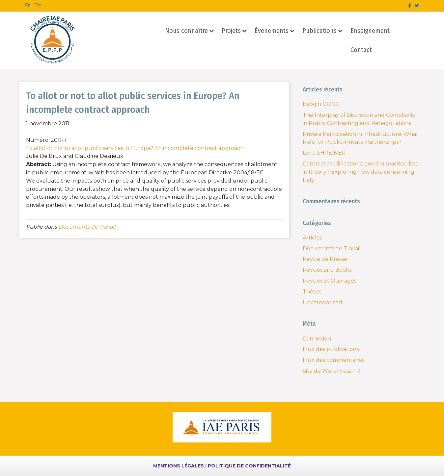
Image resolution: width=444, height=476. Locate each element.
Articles (312, 238)
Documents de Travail (86, 227)
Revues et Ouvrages (329, 281)
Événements (272, 31)
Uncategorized (322, 302)
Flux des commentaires (333, 360)
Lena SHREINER (324, 153)
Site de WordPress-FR (331, 371)
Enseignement (370, 31)
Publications (319, 31)
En (38, 5)
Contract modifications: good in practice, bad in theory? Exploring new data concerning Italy (361, 172)
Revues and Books (327, 270)
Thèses (312, 291)
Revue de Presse (325, 259)
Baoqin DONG (321, 104)
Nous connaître (186, 31)
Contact (361, 50)
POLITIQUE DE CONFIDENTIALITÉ (249, 466)
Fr (27, 5)
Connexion (317, 339)
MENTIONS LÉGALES (178, 466)
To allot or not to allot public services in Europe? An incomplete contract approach (135, 148)
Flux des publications (331, 349)
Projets (231, 31)
